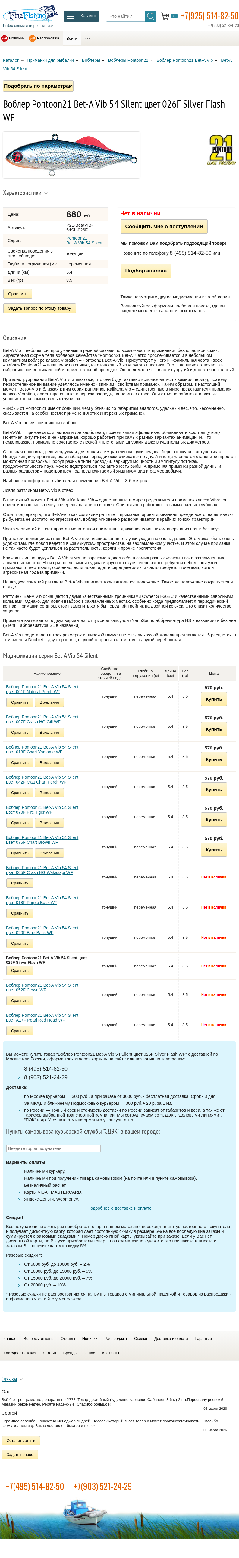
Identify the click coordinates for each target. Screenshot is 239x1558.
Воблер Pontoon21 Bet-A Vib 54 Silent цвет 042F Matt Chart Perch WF (42, 779)
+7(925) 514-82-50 (210, 15)
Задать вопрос (20, 1454)
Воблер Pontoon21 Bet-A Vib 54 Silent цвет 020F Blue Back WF (42, 930)
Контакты (110, 1353)
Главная (9, 1338)
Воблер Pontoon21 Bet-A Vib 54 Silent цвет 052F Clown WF (42, 987)
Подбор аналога (146, 271)
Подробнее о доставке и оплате (119, 1208)
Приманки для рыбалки (50, 60)
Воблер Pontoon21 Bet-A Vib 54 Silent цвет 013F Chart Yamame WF (42, 749)
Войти (71, 38)
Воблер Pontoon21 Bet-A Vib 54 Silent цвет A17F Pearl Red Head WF (42, 1017)
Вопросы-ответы (38, 1338)
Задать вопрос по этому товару (39, 308)
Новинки (16, 38)
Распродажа (48, 38)
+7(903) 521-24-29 (103, 1486)
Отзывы (68, 1338)
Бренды (70, 1353)
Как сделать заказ (20, 1353)
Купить (214, 699)
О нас (90, 1353)
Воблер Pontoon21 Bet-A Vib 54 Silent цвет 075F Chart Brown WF (42, 840)
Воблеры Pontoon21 (128, 60)
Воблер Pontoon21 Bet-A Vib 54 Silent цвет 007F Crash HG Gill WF (42, 719)
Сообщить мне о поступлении (164, 226)
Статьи (49, 1353)
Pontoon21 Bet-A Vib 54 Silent (84, 240)
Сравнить (17, 293)
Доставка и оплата (171, 1338)
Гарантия (203, 1338)
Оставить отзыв (21, 1440)
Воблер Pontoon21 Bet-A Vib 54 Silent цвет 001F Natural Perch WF (42, 689)
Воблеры (91, 60)
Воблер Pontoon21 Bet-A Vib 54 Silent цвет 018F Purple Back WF (42, 900)
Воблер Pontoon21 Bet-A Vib (184, 60)
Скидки (140, 1338)
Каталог (11, 60)
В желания (49, 702)
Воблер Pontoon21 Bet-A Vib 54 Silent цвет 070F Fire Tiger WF (42, 810)
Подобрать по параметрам (38, 86)
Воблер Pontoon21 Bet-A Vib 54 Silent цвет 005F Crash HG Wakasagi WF (42, 870)
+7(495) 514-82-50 (35, 1486)
